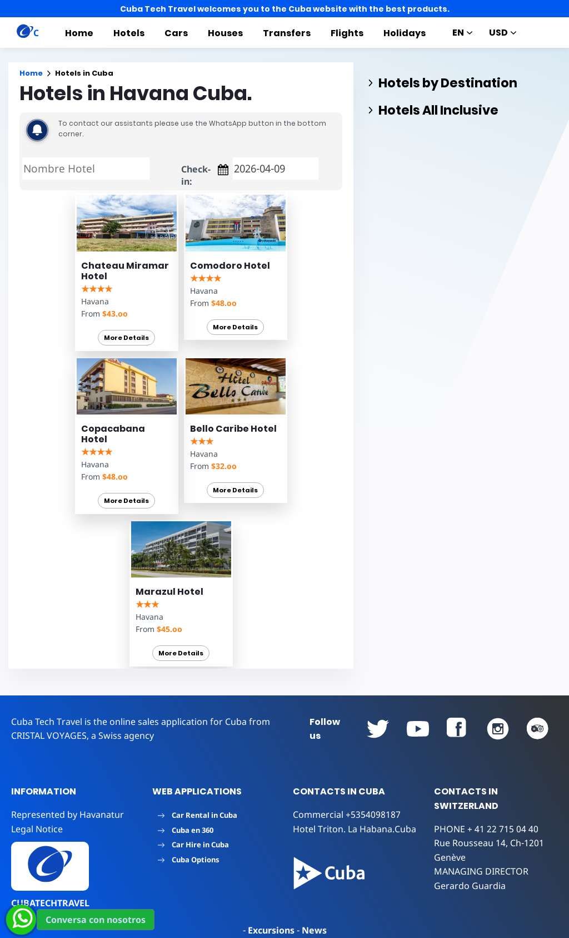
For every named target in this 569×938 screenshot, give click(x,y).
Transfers (287, 33)
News (314, 930)
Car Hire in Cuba (193, 845)
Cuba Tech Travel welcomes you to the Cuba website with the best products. (285, 9)
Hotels (128, 33)
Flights (347, 33)
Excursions (271, 930)
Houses (225, 33)
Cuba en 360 (185, 830)
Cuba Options (188, 860)
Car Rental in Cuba (197, 815)
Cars (176, 33)
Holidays (404, 33)
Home (79, 33)
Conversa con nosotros (96, 920)
